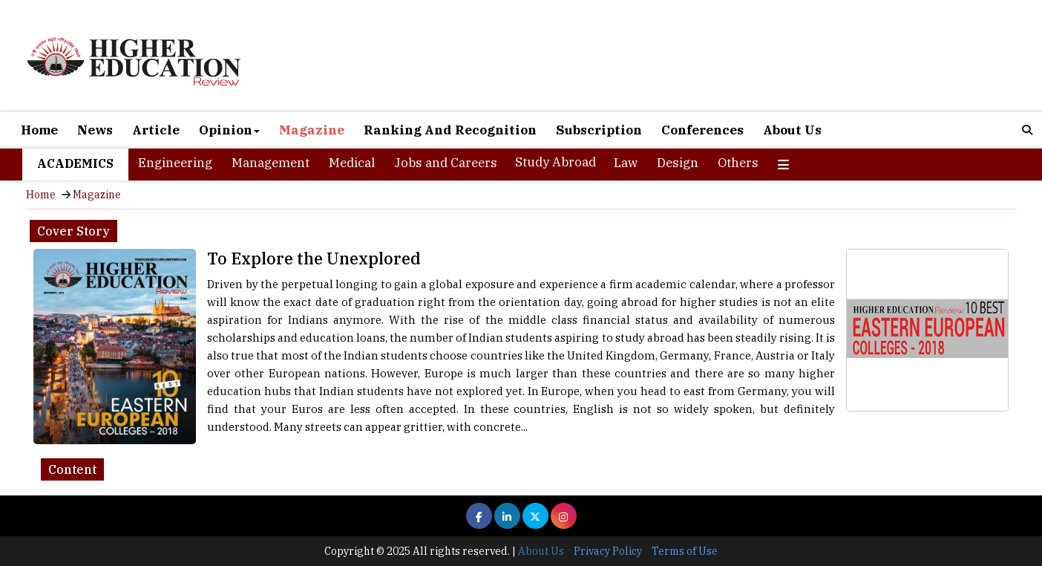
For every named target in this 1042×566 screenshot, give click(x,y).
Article (156, 130)
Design (677, 162)
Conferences (702, 130)
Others (738, 162)
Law (626, 162)
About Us (792, 130)
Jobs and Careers (445, 162)
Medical (352, 162)
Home (39, 130)
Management (270, 162)
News (95, 130)
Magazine (311, 130)
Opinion (229, 130)
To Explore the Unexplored (314, 258)
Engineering (175, 162)
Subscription (599, 130)
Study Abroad (555, 162)
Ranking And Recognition (450, 130)
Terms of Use (685, 551)
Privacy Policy (608, 551)
